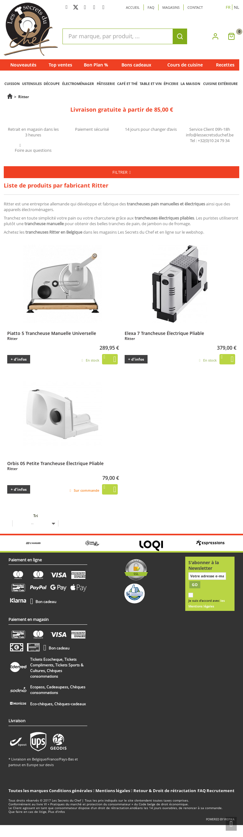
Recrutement (221, 790)
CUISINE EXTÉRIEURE (220, 83)
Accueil (133, 7)
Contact (195, 7)
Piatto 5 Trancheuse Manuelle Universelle (51, 333)
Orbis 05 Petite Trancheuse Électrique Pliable (55, 463)
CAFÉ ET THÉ (127, 83)
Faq (151, 7)
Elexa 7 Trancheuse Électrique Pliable (164, 333)
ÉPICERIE (171, 83)
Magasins (171, 7)
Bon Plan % (96, 65)
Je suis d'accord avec (206, 603)
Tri (35, 515)
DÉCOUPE (52, 83)
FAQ (201, 790)
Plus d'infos (56, 812)
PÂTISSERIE (106, 83)
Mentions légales (113, 790)
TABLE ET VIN (151, 83)
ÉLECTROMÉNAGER (78, 83)
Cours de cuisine (185, 65)
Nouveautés (23, 65)
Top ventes (60, 65)
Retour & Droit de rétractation (164, 790)
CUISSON (12, 83)
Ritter (12, 338)
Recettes (225, 65)
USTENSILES (32, 83)
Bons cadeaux (136, 65)
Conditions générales (71, 790)
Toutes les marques (28, 790)
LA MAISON (190, 83)
